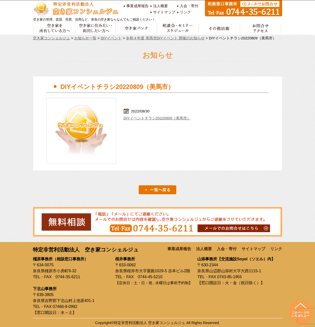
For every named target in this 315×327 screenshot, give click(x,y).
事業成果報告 (137, 6)
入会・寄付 (189, 6)
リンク (185, 12)
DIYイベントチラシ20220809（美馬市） (157, 118)
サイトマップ (164, 12)
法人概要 (160, 6)
